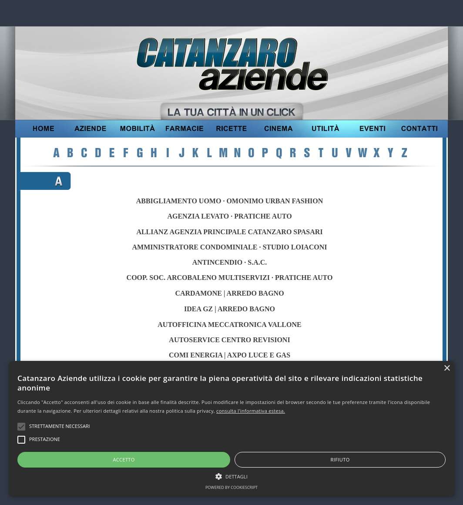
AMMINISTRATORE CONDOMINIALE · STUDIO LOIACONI (229, 247)
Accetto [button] (123, 459)
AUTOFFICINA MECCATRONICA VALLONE (229, 324)
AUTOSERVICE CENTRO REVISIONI (229, 339)
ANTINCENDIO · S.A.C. (229, 262)
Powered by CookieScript (231, 487)
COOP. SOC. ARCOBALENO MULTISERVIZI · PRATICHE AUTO (230, 277)
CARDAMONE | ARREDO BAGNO (229, 293)
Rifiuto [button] (340, 459)
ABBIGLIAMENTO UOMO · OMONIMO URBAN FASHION (229, 201)
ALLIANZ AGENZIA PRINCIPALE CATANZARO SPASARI (229, 232)
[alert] (231, 428)
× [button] (446, 368)
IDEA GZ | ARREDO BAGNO (229, 309)
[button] (231, 475)
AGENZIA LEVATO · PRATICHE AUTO (229, 216)
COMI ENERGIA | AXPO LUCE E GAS (229, 355)
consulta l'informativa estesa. (250, 410)
